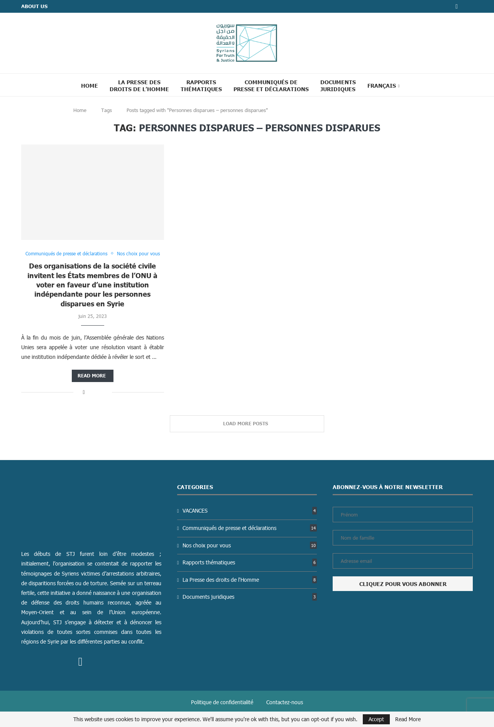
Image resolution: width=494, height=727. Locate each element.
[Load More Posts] (247, 423)
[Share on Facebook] (84, 392)
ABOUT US (34, 6)
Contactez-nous (284, 702)
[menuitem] (384, 85)
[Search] (415, 85)
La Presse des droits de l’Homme (139, 85)
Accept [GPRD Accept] (376, 719)
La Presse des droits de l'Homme (250, 579)
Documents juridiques (338, 85)
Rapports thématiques (201, 85)
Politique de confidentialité (222, 702)
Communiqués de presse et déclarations (271, 85)
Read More (408, 719)
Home (89, 85)
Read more (92, 376)
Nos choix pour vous (250, 545)
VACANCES (250, 510)
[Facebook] (456, 6)
